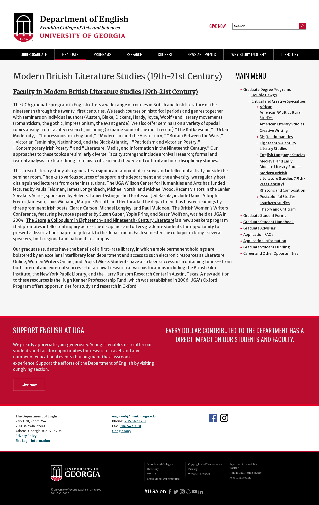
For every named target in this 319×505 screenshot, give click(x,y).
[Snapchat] (188, 491)
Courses (165, 54)
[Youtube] (194, 491)
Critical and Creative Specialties (278, 101)
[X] (176, 491)
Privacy (193, 469)
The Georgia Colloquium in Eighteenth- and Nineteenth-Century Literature (100, 220)
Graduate (70, 54)
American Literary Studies (282, 124)
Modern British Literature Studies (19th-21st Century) (283, 178)
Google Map (121, 431)
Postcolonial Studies (278, 196)
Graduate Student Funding (266, 247)
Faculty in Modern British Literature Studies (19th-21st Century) (105, 92)
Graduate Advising (259, 228)
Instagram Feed (224, 418)
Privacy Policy (26, 436)
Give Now (217, 26)
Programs (102, 54)
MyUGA (151, 473)
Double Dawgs (264, 95)
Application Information (264, 240)
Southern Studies (275, 203)
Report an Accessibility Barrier (243, 466)
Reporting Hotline (240, 477)
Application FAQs (258, 234)
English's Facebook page (213, 418)
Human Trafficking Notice (245, 472)
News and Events (202, 54)
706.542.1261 (135, 421)
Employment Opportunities (163, 478)
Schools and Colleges (160, 464)
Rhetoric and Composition (282, 190)
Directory (289, 54)
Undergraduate (34, 54)
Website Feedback (199, 473)
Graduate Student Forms (264, 215)
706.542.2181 (130, 426)
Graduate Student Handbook (268, 222)
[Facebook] (169, 491)
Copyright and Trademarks (205, 464)
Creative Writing (274, 130)
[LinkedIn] (200, 491)
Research (134, 54)
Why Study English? (248, 54)
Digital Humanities (276, 136)
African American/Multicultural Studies (281, 112)
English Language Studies (282, 155)
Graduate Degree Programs (267, 89)
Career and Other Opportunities (270, 253)
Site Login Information (32, 441)
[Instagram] (182, 491)
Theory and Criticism (278, 209)
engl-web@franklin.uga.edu (134, 416)
